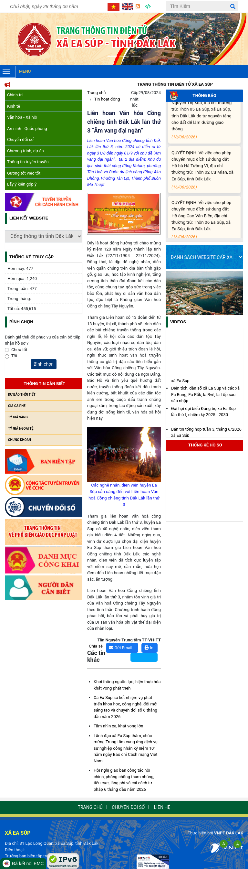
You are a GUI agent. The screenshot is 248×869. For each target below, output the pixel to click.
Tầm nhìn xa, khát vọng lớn (118, 726)
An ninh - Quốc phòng (27, 128)
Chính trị (15, 94)
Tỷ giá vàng (18, 417)
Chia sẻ (96, 646)
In (149, 647)
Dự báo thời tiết (22, 394)
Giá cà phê (17, 406)
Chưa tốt (19, 349)
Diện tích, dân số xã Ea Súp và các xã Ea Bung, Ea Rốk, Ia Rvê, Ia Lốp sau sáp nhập (205, 395)
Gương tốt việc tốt (23, 173)
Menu (15, 72)
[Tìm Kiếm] (202, 6)
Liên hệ (162, 807)
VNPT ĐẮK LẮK (228, 833)
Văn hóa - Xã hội (22, 117)
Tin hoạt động (107, 99)
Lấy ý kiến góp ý (21, 184)
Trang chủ (96, 92)
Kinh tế (13, 106)
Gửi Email (120, 647)
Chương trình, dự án (25, 150)
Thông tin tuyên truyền (28, 161)
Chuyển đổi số (20, 139)
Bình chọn (44, 364)
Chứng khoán (19, 440)
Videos (178, 321)
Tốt (14, 355)
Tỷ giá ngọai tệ (20, 428)
